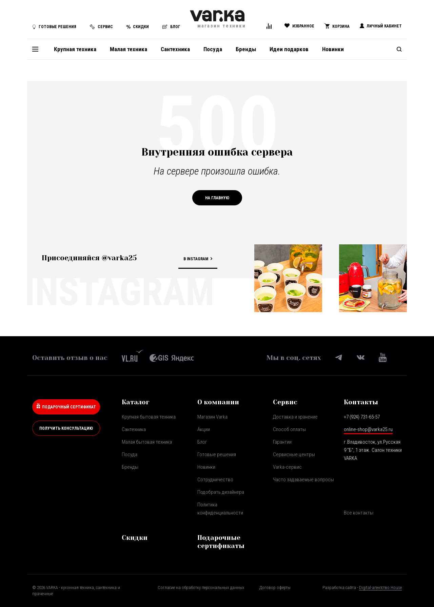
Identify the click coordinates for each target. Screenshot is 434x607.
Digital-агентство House (380, 587)
